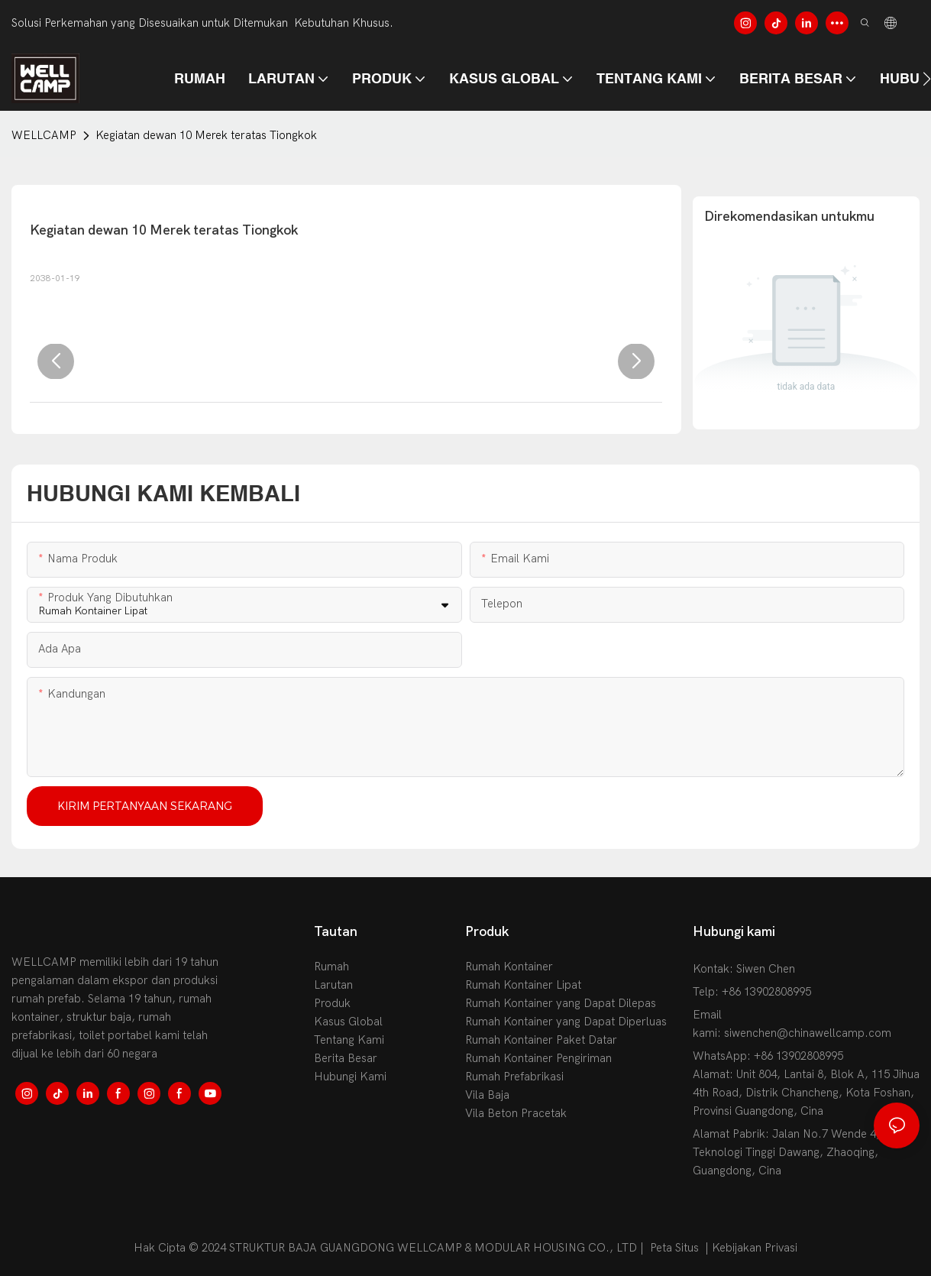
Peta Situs (674, 1248)
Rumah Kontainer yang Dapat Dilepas (560, 1003)
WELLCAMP (43, 135)
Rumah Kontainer (509, 966)
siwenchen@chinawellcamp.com (807, 1033)
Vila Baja (487, 1095)
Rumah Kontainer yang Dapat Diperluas (566, 1021)
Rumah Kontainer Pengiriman (538, 1058)
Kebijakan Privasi (754, 1248)
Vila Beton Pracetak (516, 1113)
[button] (927, 79)
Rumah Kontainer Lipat (523, 985)
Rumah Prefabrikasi (514, 1076)
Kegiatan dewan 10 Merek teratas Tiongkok (206, 135)
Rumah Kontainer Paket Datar (541, 1040)
